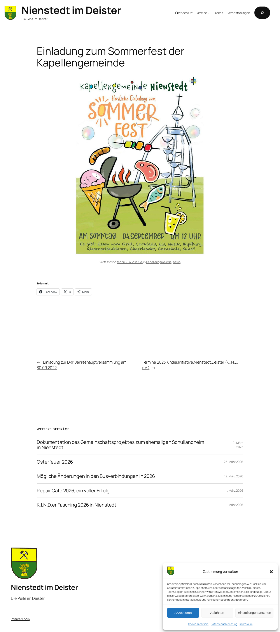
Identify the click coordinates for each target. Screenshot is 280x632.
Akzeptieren (183, 612)
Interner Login (20, 619)
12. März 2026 (233, 476)
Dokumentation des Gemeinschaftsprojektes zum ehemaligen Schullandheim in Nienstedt (120, 444)
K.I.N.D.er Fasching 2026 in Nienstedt (76, 504)
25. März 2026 (233, 462)
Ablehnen (217, 612)
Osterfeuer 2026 (55, 461)
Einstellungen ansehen (254, 612)
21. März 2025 (238, 445)
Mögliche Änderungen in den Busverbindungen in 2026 (96, 476)
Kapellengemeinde (158, 262)
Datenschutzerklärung (224, 624)
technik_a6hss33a (129, 262)
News (177, 262)
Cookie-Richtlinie (198, 624)
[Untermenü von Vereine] (208, 13)
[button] (271, 572)
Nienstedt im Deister (71, 10)
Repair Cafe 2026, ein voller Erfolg (73, 490)
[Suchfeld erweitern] (262, 12)
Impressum (246, 624)
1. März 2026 (234, 490)
